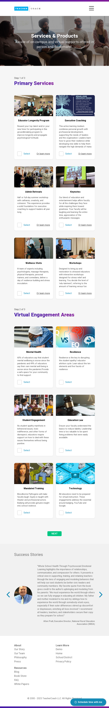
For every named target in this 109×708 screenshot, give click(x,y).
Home (59, 653)
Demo (59, 649)
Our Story (19, 649)
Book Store (20, 676)
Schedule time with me (88, 702)
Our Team (19, 653)
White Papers (21, 684)
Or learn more (43, 154)
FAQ (16, 680)
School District (64, 657)
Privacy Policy (63, 661)
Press (17, 661)
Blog (16, 672)
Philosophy (20, 657)
